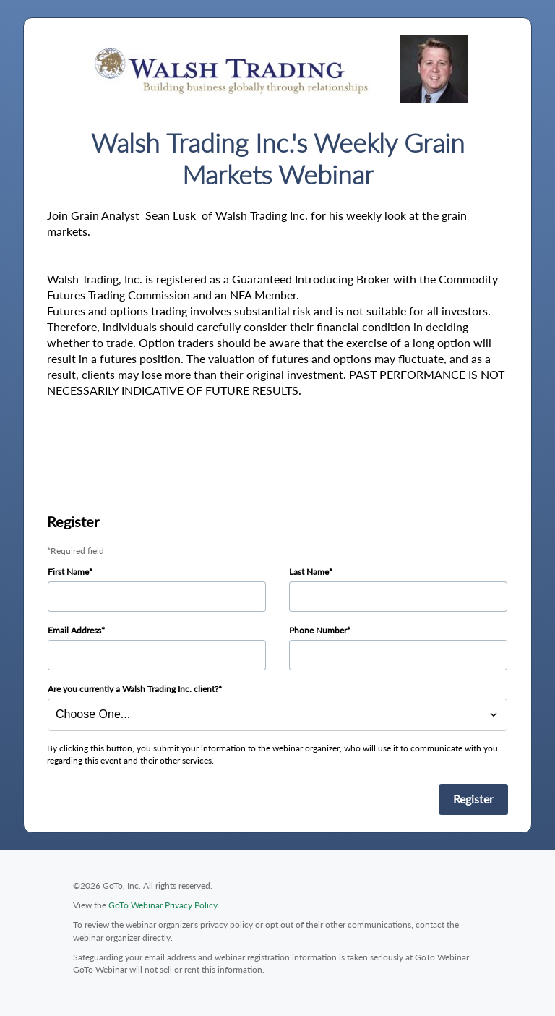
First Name (68, 571)
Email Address (74, 630)
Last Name (309, 571)
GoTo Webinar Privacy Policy (163, 905)
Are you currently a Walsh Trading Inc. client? (133, 688)
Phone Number (318, 630)
